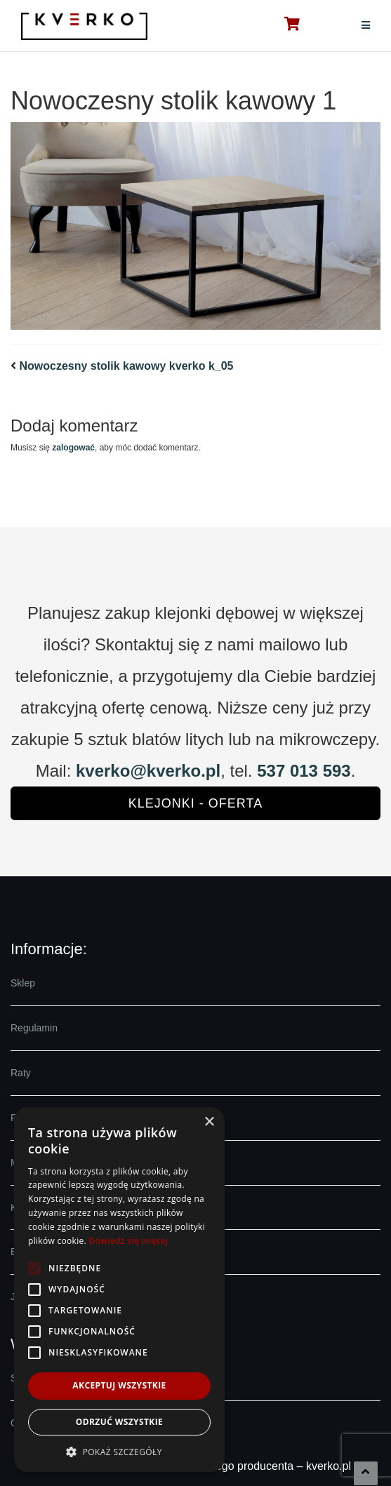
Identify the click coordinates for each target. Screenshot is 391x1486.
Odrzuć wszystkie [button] (119, 1422)
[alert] (119, 1289)
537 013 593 (303, 770)
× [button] (209, 1122)
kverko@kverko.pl (148, 770)
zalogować (73, 448)
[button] (119, 1451)
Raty (21, 1072)
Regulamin (34, 1027)
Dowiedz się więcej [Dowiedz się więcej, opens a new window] (128, 1241)
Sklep (23, 983)
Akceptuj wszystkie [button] (119, 1385)
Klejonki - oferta (195, 803)
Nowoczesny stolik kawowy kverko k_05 (126, 366)
